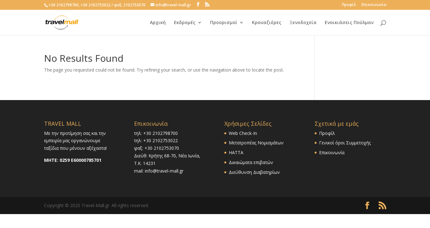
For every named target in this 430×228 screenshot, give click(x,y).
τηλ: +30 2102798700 (156, 133)
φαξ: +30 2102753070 (156, 148)
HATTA (236, 152)
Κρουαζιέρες (266, 22)
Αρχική (158, 22)
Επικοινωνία (374, 5)
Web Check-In (243, 133)
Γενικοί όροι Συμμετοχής (345, 143)
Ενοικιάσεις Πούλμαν (349, 22)
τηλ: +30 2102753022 (156, 140)
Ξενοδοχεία (303, 22)
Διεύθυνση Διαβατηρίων (254, 172)
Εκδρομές (185, 22)
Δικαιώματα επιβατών (251, 162)
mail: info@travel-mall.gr (158, 171)
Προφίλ (349, 5)
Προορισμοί (223, 22)
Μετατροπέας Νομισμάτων (256, 143)
